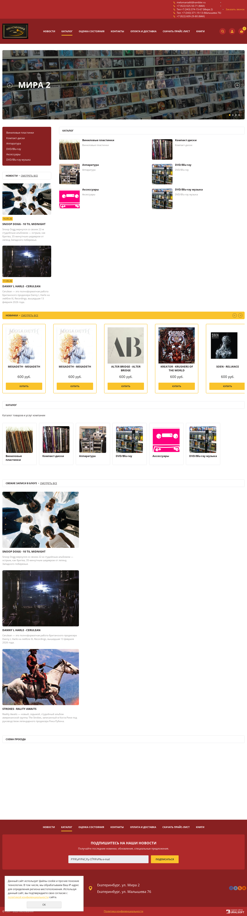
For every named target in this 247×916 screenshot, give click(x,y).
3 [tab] (236, 115)
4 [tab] (239, 115)
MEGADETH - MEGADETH (24, 366)
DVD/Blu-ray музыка (18, 159)
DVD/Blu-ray (13, 149)
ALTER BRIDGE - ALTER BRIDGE (126, 368)
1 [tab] (229, 115)
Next (237, 85)
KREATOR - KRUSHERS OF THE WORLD (177, 368)
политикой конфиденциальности (28, 897)
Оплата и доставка (143, 31)
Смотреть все (29, 175)
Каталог (66, 31)
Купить (24, 386)
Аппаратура (13, 143)
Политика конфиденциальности (123, 911)
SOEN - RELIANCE (227, 366)
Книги (200, 31)
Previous (9, 85)
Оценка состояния (91, 31)
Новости (49, 31)
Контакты (117, 31)
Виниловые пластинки (20, 132)
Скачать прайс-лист (176, 31)
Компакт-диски (15, 138)
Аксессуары (13, 154)
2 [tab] (233, 115)
